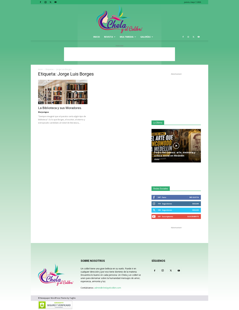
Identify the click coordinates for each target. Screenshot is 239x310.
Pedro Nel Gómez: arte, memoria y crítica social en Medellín (174, 154)
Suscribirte (193, 216)
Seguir (195, 204)
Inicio (96, 36)
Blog (41, 103)
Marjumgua (43, 112)
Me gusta (194, 197)
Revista (109, 36)
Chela (156, 159)
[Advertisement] (119, 54)
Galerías (146, 36)
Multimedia (128, 36)
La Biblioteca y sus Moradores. (60, 108)
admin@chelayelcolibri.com (107, 287)
